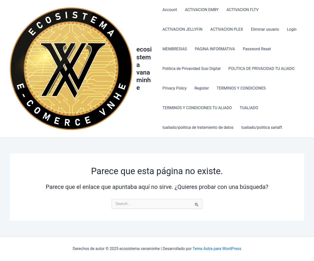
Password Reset (257, 49)
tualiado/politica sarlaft (261, 127)
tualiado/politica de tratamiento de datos (198, 127)
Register (202, 88)
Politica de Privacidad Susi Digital (191, 68)
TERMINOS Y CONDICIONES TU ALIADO (197, 107)
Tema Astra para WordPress (217, 248)
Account (169, 9)
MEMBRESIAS (174, 49)
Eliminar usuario (265, 29)
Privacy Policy (174, 88)
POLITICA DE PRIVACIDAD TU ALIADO (261, 68)
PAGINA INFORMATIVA (215, 49)
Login (291, 29)
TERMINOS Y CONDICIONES (241, 88)
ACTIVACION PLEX (226, 29)
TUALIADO (249, 107)
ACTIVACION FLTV (242, 9)
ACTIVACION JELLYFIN (182, 29)
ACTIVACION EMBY (202, 9)
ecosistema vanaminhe (144, 68)
